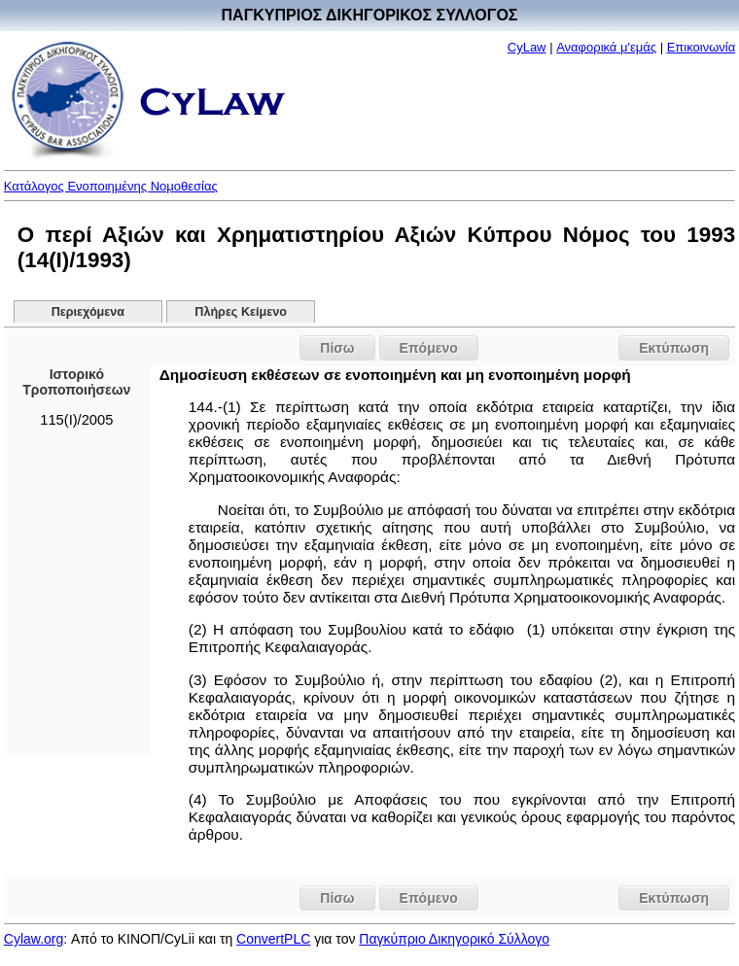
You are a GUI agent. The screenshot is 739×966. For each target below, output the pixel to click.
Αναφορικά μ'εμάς (606, 47)
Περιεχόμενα (88, 312)
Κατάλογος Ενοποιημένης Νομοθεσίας (111, 186)
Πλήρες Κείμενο (240, 312)
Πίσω (337, 348)
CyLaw (527, 47)
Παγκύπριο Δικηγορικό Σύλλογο (454, 939)
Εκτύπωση (674, 348)
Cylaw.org (33, 939)
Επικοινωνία (701, 47)
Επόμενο (429, 348)
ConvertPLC (273, 939)
